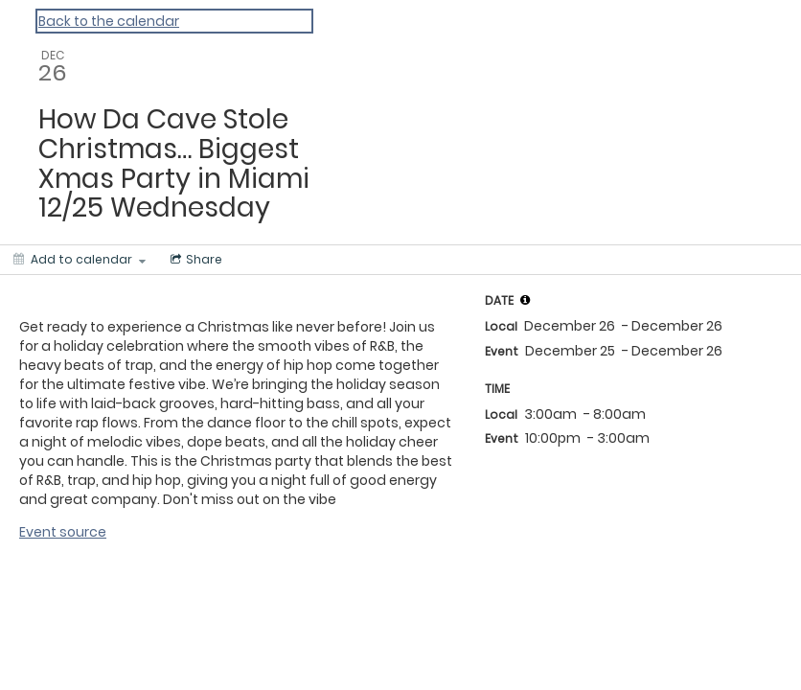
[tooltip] (525, 300)
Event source (62, 531)
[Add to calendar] (79, 259)
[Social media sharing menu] (194, 259)
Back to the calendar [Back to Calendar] (108, 21)
